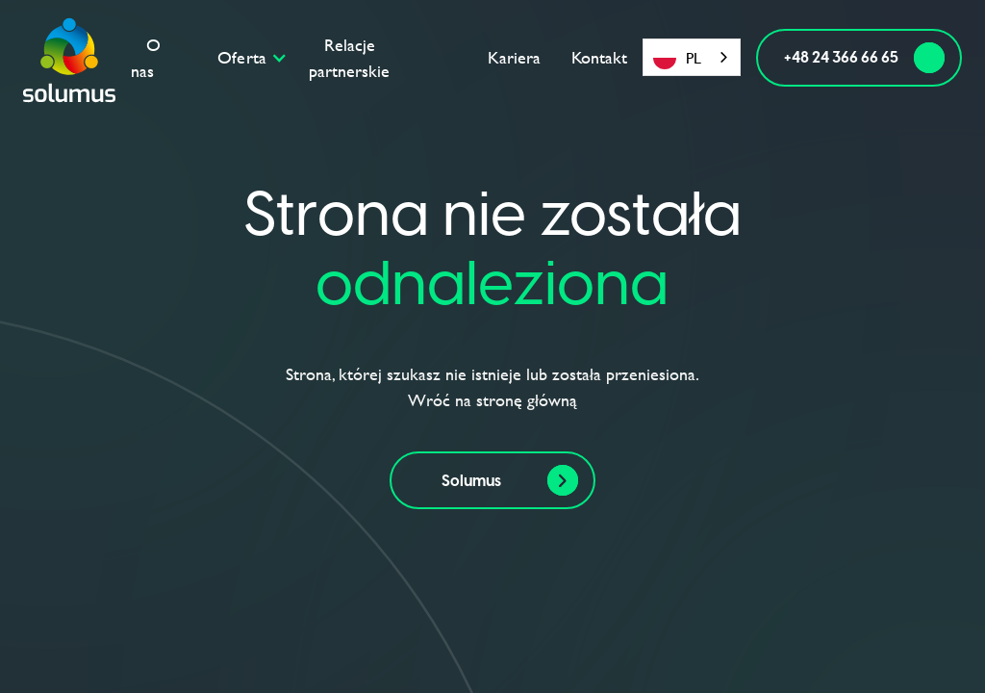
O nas (146, 58)
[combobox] (692, 57)
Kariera (514, 57)
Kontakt (599, 57)
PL (677, 57)
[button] (255, 57)
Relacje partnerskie (349, 58)
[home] (69, 58)
